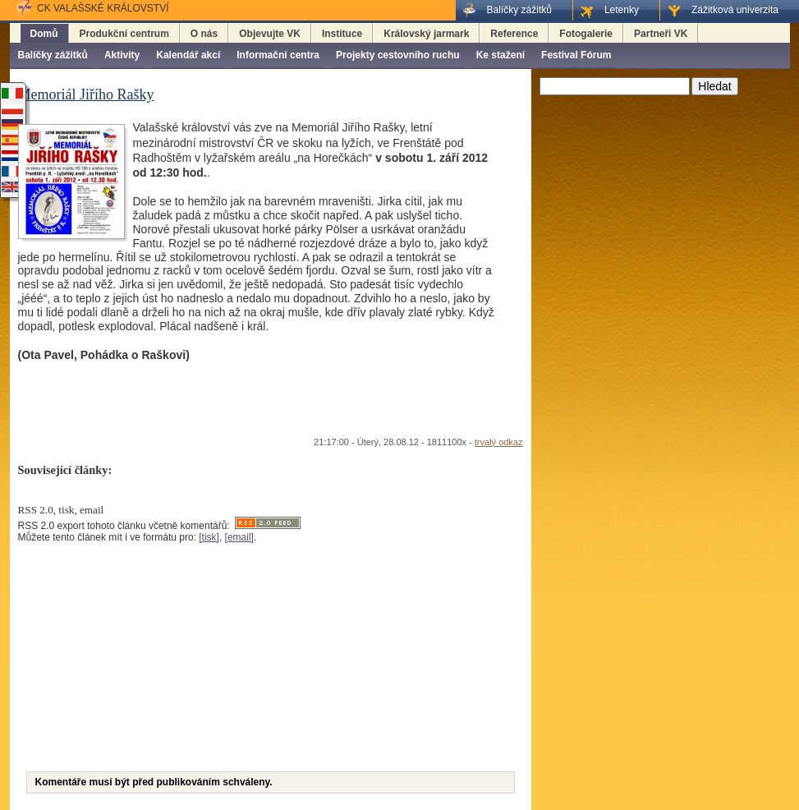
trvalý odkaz (499, 442)
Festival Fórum (576, 55)
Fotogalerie (586, 33)
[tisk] (209, 537)
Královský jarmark (426, 33)
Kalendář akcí (188, 55)
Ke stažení (500, 55)
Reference (514, 33)
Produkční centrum (124, 33)
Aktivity (122, 55)
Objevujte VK (270, 33)
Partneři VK (660, 33)
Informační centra (277, 55)
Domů (44, 33)
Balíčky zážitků (53, 55)
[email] (239, 537)
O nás (204, 33)
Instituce (342, 33)
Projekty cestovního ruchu (398, 55)
